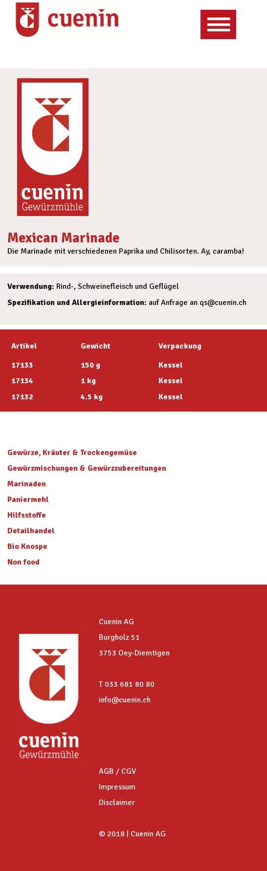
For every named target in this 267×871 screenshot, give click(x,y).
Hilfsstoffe (26, 515)
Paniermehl (28, 499)
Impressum (117, 787)
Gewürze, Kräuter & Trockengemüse (72, 452)
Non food (23, 562)
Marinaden (26, 484)
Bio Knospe (27, 546)
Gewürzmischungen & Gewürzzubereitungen (86, 468)
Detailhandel (31, 531)
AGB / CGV (117, 771)
